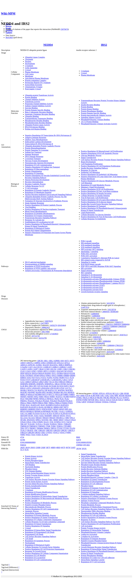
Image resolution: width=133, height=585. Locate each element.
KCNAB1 (45, 386)
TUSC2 (23, 430)
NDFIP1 (23, 397)
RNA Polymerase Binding (35, 127)
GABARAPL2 (56, 380)
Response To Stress (88, 520)
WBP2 (22, 435)
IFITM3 (63, 384)
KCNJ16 (60, 386)
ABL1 (46, 361)
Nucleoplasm (30, 64)
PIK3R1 (100, 398)
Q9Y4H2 (86, 445)
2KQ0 (27, 448)
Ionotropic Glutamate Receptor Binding (40, 114)
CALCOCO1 (37, 367)
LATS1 (28, 388)
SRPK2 (127, 400)
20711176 (35, 336)
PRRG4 (58, 403)
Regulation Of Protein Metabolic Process (40, 515)
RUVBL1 (55, 411)
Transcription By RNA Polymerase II (39, 144)
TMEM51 (42, 426)
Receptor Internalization (34, 182)
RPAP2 (56, 409)
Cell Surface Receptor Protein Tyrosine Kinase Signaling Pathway (106, 160)
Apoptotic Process (32, 511)
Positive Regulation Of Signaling (37, 526)
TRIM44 (39, 428)
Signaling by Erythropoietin (91, 275)
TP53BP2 (67, 426)
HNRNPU (40, 384)
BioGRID (9, 37)
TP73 (27, 428)
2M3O (32, 448)
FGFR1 (50, 378)
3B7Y (48, 448)
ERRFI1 (23, 378)
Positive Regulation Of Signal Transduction (41, 517)
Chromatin (29, 59)
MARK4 (56, 392)
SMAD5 (52, 418)
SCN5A (49, 413)
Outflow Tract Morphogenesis (36, 140)
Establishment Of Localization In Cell (39, 222)
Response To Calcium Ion (34, 220)
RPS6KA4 (39, 411)
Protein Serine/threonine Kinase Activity (40, 473)
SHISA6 (56, 416)
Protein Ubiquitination (33, 171)
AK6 (62, 361)
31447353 (84, 307)
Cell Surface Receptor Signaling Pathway (40, 536)
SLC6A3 (31, 418)
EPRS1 (48, 375)
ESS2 (29, 378)
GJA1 (22, 382)
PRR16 (40, 403)
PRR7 (46, 403)
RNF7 (50, 409)
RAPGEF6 (24, 407)
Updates (9, 33)
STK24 (67, 420)
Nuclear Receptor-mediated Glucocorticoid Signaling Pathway (48, 195)
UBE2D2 (49, 430)
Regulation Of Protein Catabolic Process (40, 190)
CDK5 (65, 369)
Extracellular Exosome (33, 85)
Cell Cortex (29, 74)
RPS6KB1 (47, 411)
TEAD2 (46, 424)
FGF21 (43, 378)
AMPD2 (37, 363)
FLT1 (67, 378)
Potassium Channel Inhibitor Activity (39, 104)
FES (33, 378)
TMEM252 (33, 426)
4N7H (68, 448)
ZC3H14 (45, 435)
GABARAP (34, 380)
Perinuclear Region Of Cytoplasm (37, 83)
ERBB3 (60, 375)
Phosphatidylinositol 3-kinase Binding (95, 120)
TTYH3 (66, 428)
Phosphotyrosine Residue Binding (93, 465)
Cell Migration (86, 183)
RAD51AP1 (35, 405)
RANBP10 (50, 405)
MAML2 (23, 390)
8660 (78, 437)
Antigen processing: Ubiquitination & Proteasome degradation (48, 271)
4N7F (63, 448)
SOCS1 (102, 400)
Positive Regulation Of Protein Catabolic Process (43, 205)
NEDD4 (48, 44)
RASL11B (43, 407)
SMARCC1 (60, 418)
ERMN (72, 375)
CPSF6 (39, 371)
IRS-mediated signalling (90, 243)
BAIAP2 (46, 365)
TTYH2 (60, 428)
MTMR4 (38, 394)
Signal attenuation (88, 271)
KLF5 (72, 386)
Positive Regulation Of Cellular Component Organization (46, 553)
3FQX (84, 449)
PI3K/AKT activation (89, 254)
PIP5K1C (50, 399)
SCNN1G (71, 413)
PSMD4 (64, 403)
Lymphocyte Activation (90, 536)
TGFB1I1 (53, 424)
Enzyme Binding (31, 108)
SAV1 (22, 413)
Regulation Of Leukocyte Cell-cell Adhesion (97, 558)
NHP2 (41, 397)
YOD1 (38, 435)
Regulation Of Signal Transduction (38, 524)
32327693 (100, 318)
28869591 (106, 312)
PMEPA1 (23, 401)
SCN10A (36, 413)
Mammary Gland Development (92, 187)
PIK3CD (93, 398)
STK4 (34, 422)
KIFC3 (66, 386)
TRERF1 (32, 428)
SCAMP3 (28, 413)
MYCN (45, 394)
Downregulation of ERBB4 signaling (39, 264)
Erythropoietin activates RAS (92, 287)
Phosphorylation (31, 469)
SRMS (55, 420)
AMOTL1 (30, 363)
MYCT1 (51, 394)
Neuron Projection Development (37, 180)
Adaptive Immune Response (35, 137)
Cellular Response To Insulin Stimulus (95, 196)
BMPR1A (68, 365)
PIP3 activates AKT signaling (92, 249)
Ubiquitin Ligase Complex (35, 57)
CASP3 (23, 369)
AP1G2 (67, 363)
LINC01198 (54, 388)
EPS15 (54, 375)
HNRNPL (32, 384)
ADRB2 (57, 361)
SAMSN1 (69, 411)
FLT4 (72, 378)
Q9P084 (79, 445)
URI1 (43, 432)
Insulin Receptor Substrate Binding (94, 469)
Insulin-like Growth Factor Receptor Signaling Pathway (102, 204)
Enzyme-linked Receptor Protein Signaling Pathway (44, 484)
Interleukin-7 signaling (89, 252)
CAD (30, 367)
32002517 (118, 322)
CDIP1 (59, 369)
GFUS (70, 380)
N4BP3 (72, 394)
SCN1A (43, 413)
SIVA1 (68, 416)
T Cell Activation (31, 188)
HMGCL (69, 382)
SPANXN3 (31, 420)
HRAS (57, 384)
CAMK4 (54, 367)
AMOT (23, 363)
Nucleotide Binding (32, 467)
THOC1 (60, 424)
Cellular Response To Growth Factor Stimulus (42, 547)
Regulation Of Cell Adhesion (92, 484)
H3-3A (51, 382)
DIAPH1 (47, 373)
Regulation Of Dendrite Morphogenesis (40, 214)
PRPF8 (34, 403)
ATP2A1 (102, 393)
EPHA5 (42, 375)
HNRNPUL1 (49, 384)
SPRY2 (38, 420)
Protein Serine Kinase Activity (36, 482)
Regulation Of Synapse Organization (39, 216)
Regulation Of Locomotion (35, 558)
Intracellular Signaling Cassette (37, 513)
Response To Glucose (89, 170)
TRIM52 (47, 428)
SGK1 (36, 416)
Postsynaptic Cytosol (33, 89)
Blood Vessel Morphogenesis (36, 211)
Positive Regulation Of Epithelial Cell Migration (99, 174)
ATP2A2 (108, 393)
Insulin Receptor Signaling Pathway (94, 168)
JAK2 (107, 396)
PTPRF (85, 400)
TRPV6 (53, 428)
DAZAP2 (60, 371)
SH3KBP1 (48, 416)
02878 (78, 440)
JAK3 (112, 396)
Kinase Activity (31, 458)
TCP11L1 (39, 424)
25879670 (64, 29)
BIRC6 (61, 365)
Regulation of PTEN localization (37, 266)
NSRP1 (52, 397)
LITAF (61, 388)
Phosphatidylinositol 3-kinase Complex (95, 532)
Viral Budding (30, 207)
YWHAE (97, 402)
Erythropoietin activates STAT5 (93, 285)
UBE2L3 (71, 430)
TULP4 (72, 428)
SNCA (72, 418)
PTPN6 (79, 400)
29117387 (97, 339)
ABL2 (51, 361)
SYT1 (63, 422)
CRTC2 (45, 371)
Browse (8, 26)
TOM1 (53, 426)
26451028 (110, 352)
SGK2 (41, 416)
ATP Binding (30, 465)
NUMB (66, 397)
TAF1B (69, 422)
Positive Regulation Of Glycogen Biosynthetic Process (101, 200)
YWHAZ (112, 402)
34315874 (110, 303)
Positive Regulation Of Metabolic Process (40, 503)
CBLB (41, 369)
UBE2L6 (23, 432)
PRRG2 (52, 403)
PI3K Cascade (86, 241)
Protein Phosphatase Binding (92, 111)
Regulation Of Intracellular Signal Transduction (43, 530)
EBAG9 (67, 373)
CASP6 (29, 369)
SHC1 (97, 400)
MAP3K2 (61, 390)
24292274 (53, 325)
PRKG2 (23, 403)
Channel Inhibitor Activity (35, 99)
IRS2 (104, 44)
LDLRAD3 (36, 388)
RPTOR (91, 400)
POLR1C (31, 401)
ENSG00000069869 (28, 442)
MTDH (121, 396)
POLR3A (68, 401)
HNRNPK (24, 384)
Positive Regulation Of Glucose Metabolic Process (100, 181)
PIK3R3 (113, 398)
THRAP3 (67, 424)
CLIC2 (22, 371)
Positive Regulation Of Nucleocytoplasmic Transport (45, 209)
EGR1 (22, 375)
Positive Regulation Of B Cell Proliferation (97, 189)
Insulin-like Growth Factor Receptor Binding (98, 473)
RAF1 (43, 405)
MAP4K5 (31, 392)
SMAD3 (45, 418)
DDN (22, 373)
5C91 (27, 450)
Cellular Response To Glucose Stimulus (96, 215)
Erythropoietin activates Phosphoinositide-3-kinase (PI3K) (103, 279)
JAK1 (102, 396)
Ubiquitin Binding (32, 116)
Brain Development (88, 162)
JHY (35, 386)
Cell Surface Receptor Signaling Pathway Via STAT (100, 522)
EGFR (72, 373)
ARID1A (23, 365)
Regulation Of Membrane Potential (38, 192)
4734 (22, 437)
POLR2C (46, 401)
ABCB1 (40, 361)
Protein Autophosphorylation (36, 486)
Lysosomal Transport (33, 159)
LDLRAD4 (45, 388)
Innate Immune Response (34, 203)
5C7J (22, 450)
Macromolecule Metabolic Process (38, 507)
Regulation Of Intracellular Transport (95, 530)
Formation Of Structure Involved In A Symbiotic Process (46, 201)
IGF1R (69, 384)
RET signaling (86, 273)
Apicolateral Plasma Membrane (37, 78)
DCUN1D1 (68, 371)
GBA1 (65, 380)
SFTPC (31, 416)
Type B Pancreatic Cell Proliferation (94, 198)
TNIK (48, 426)
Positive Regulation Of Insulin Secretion (96, 193)
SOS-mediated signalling (90, 245)
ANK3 (43, 363)
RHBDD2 (32, 409)
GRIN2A (34, 382)
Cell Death (29, 539)
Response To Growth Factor (35, 551)
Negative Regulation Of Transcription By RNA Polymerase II (48, 135)
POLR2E (53, 401)
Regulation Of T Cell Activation (93, 562)
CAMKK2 (62, 367)
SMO (67, 418)
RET (62, 407)
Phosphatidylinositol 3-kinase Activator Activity (99, 124)
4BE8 (58, 448)
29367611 (123, 335)
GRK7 (46, 382)
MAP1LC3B (42, 390)
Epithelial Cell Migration (90, 172)
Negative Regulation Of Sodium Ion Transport (42, 167)
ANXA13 (60, 363)
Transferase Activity (32, 102)
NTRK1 (79, 398)
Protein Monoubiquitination (35, 148)
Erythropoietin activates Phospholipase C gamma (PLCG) (102, 283)
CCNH (46, 369)
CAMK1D (47, 367)
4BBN (53, 448)
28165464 (61, 325)
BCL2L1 (115, 393)
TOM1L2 (60, 426)
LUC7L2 (68, 388)
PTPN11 (126, 398)
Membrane (29, 76)
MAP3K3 (69, 390)
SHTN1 (62, 416)
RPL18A (68, 409)
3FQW (78, 449)
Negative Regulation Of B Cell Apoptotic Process (99, 153)
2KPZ (22, 448)
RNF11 (39, 409)
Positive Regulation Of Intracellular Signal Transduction (46, 496)
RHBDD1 (24, 409)
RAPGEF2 (65, 405)
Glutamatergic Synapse (33, 87)
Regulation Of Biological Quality (37, 228)
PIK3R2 (106, 398)
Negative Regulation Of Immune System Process (99, 498)
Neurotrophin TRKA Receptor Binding (95, 511)
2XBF (43, 448)
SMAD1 (39, 418)
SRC (51, 420)
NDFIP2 (30, 397)
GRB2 (82, 396)
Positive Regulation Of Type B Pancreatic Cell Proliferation (103, 217)
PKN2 (56, 399)
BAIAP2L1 (54, 365)
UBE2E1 (64, 430)
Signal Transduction (88, 158)
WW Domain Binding (33, 471)
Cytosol (28, 70)
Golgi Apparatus (31, 68)
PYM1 (22, 405)
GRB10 (28, 382)
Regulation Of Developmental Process (95, 482)
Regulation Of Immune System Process (95, 488)
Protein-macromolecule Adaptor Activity (96, 115)
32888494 (94, 314)
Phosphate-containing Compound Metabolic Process (100, 503)
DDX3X (28, 373)
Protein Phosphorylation (34, 460)
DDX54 (35, 373)
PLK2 (67, 399)
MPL (116, 396)
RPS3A (23, 411)
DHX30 (41, 373)
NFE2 (36, 397)
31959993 (118, 350)
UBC (36, 430)
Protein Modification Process (36, 494)
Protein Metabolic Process (91, 505)
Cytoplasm (29, 66)
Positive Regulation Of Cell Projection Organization (44, 549)
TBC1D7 (23, 424)
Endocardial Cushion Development (38, 142)
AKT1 (66, 361)
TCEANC (31, 424)
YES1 (33, 435)
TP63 (22, 428)
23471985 (44, 323)
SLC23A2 (24, 418)
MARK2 (49, 392)
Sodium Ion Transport (33, 152)
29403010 (117, 324)
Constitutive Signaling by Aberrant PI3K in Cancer (100, 258)
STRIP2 (40, 422)
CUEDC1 (52, 371)
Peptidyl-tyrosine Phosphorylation (38, 505)
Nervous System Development (36, 161)
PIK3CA (86, 398)
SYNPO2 (57, 422)
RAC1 (28, 405)
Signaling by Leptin (88, 262)
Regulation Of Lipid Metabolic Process (95, 185)
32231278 (42, 338)
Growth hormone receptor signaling (94, 292)
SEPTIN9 (24, 416)
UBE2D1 (41, 430)
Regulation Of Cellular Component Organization (43, 520)
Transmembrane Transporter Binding (39, 118)
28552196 (57, 330)
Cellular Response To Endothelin (93, 219)
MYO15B (59, 394)
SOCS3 (109, 400)
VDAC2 (56, 432)
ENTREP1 (29, 375)
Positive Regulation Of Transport (93, 206)
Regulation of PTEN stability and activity (40, 268)
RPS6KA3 (30, 411)
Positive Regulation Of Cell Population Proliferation (100, 166)
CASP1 (69, 367)
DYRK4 (60, 373)
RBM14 (57, 407)
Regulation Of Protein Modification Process (41, 492)
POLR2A (38, 401)
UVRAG (49, 432)
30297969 (98, 348)
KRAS (22, 388)
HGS (57, 382)
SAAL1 (62, 411)
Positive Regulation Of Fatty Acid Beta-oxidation (99, 191)
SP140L (23, 420)
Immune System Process (90, 501)
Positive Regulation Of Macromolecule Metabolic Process (47, 498)
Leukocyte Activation (89, 534)
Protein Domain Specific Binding (37, 110)
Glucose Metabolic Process (91, 155)
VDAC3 (62, 432)
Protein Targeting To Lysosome (36, 150)
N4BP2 (66, 394)
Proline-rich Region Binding (35, 129)
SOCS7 (121, 400)
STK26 (23, 422)
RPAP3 (62, 409)
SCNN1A (56, 413)
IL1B (22, 386)
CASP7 (35, 369)
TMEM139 (24, 426)
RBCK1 (50, 407)
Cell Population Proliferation (92, 164)
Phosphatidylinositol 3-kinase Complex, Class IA (99, 477)
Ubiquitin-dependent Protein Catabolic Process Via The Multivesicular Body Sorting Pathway (46, 198)
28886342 (45, 327)
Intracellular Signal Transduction (37, 463)
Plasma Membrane (32, 72)
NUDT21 (59, 397)
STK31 (29, 422)
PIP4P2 (36, 399)
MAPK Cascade (31, 501)
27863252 (109, 324)
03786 (22, 440)
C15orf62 (23, 367)
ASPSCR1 (31, 365)
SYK (51, 422)
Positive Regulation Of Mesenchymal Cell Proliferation (102, 151)
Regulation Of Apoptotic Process (37, 541)
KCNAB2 (53, 386)
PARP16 (72, 397)
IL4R (93, 396)
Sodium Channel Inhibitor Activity (38, 106)
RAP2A (57, 405)
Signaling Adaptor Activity (91, 117)
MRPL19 (23, 394)
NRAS (46, 397)
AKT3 (71, 361)
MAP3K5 (24, 392)
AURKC (39, 365)
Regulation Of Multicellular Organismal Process (99, 507)
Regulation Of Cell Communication (38, 165)
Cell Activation (86, 526)
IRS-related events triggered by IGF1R (95, 260)
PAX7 (22, 399)
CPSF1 (33, 371)
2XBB (38, 448)
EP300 (36, 375)
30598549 (114, 312)
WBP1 (68, 432)
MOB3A (71, 392)
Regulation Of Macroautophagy (37, 169)
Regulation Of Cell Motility (35, 555)
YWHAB (90, 402)
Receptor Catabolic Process (35, 184)
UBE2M (31, 432)
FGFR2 (56, 378)
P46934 (23, 445)
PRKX (29, 403)
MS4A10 (31, 394)
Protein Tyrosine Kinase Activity (37, 475)
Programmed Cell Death (34, 534)
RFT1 (66, 407)
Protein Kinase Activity (34, 456)
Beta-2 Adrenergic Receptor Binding (39, 112)
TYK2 (78, 402)
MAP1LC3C (52, 390)
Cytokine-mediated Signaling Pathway (95, 494)
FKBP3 (62, 378)
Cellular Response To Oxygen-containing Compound (45, 522)
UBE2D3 (56, 430)
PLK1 (62, 399)
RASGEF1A (33, 407)
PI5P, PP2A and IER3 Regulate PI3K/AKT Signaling (101, 266)
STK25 (73, 420)
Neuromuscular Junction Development (39, 163)
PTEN (70, 403)
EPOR (126, 393)
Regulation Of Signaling (34, 173)
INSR (97, 396)
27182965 (54, 334)
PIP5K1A (42, 399)
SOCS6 (115, 400)
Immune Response (32, 154)
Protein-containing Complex (35, 80)
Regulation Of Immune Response (93, 539)
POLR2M (61, 401)
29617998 (45, 332)
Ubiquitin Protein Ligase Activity (37, 125)
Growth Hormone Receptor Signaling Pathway (98, 547)
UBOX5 (37, 432)
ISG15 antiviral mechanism (35, 262)
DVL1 (54, 373)
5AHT (73, 448)
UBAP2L (30, 430)
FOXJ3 (23, 380)
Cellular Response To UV (34, 186)
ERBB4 (66, 375)
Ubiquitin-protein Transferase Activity (39, 95)
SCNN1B (64, 413)
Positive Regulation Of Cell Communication (41, 509)
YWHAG (105, 402)
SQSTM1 (45, 420)
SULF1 (46, 422)
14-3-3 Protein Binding (89, 122)
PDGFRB (28, 399)
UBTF (84, 402)
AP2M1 (95, 393)
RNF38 (45, 409)
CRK (122, 393)
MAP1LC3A (32, 390)
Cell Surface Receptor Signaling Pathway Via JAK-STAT (102, 509)
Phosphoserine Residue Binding (37, 121)
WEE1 (28, 435)
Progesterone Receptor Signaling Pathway (41, 218)
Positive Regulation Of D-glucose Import (96, 202)
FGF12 (38, 378)
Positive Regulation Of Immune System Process (99, 517)
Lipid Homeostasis (88, 212)
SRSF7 (61, 420)
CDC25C (53, 369)
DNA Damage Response (34, 156)
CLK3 (28, 371)
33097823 (48, 321)
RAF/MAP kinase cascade (91, 264)
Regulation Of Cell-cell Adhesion (93, 515)
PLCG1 (119, 398)
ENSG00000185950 (83, 442)
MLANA (64, 392)
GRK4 (41, 382)
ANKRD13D (51, 363)
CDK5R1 (71, 369)
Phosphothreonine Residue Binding (38, 123)
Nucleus (28, 61)
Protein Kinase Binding (90, 109)
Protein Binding (31, 97)
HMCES (62, 382)
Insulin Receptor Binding (90, 105)
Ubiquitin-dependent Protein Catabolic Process (42, 146)
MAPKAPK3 (41, 392)
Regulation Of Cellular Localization (94, 496)
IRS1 (27, 386)
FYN (28, 380)
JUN (39, 386)
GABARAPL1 (45, 380)
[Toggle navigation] (2, 20)
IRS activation (86, 268)
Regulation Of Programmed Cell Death (39, 532)
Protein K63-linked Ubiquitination (38, 230)
